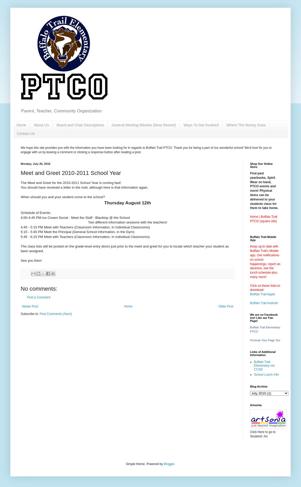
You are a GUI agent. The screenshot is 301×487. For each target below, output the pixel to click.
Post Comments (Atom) (56, 314)
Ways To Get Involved (201, 125)
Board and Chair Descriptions (80, 125)
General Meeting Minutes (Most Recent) (144, 125)
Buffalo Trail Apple (262, 294)
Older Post (226, 306)
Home (21, 125)
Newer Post (30, 306)
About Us (41, 125)
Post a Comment (38, 297)
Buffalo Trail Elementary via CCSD (264, 365)
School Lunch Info (266, 374)
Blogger (169, 464)
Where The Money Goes (246, 125)
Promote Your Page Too (265, 340)
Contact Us (26, 134)
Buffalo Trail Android (264, 303)
